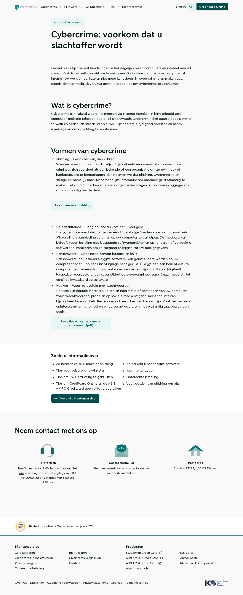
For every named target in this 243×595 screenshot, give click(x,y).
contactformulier (138, 468)
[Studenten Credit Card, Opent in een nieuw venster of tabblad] (144, 552)
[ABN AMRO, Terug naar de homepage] (25, 7)
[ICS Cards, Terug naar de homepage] (217, 583)
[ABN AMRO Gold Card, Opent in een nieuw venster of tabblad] (143, 563)
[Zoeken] (191, 7)
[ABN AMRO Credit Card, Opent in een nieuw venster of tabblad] (144, 558)
